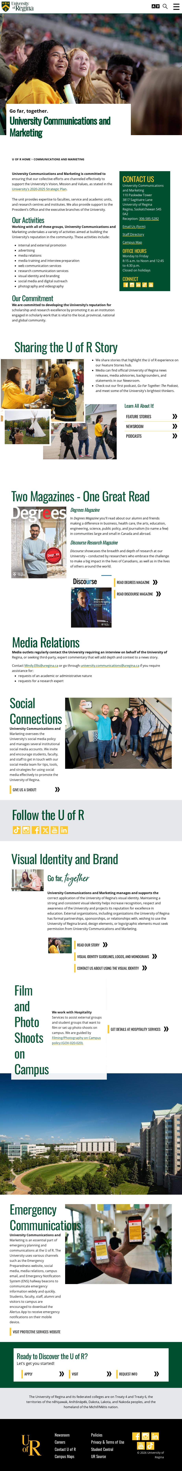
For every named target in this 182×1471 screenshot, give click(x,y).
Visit (75, 1373)
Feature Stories (138, 416)
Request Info (128, 1373)
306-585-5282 (149, 218)
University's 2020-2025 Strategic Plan (39, 189)
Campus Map (132, 242)
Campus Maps (64, 1455)
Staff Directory (133, 234)
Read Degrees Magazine (133, 582)
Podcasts (133, 436)
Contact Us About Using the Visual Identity (107, 967)
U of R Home (21, 159)
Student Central (102, 1448)
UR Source (98, 1455)
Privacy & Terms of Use (107, 1441)
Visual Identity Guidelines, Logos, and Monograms (112, 956)
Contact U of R (65, 1448)
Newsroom (134, 426)
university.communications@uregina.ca (110, 665)
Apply (29, 1373)
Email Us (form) (134, 226)
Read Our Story (87, 944)
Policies (96, 1434)
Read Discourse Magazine (134, 593)
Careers (60, 1441)
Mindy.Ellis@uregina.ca (41, 665)
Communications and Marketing (59, 159)
